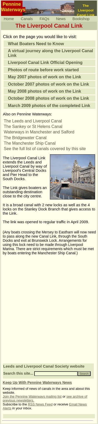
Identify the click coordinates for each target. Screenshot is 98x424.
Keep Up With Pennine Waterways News (37, 382)
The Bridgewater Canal (25, 138)
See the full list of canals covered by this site (45, 148)
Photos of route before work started (43, 70)
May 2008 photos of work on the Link (44, 91)
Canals (27, 19)
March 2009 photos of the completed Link (49, 105)
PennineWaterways (13, 7)
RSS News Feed (40, 404)
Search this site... (18, 373)
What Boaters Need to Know (36, 44)
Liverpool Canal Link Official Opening (45, 62)
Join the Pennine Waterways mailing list (32, 396)
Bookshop (80, 19)
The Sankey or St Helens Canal (33, 126)
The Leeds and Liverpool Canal (33, 121)
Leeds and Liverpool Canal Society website (43, 366)
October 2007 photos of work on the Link (48, 84)
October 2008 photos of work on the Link (48, 98)
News (61, 19)
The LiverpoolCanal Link (85, 10)
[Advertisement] (49, 311)
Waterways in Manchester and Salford (39, 132)
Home (9, 19)
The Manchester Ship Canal (30, 143)
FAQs (44, 19)
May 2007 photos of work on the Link (44, 77)
